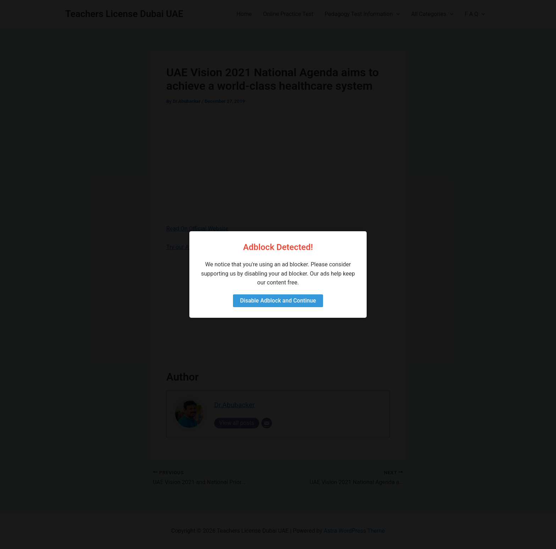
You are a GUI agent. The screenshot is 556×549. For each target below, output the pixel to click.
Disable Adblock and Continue (278, 300)
